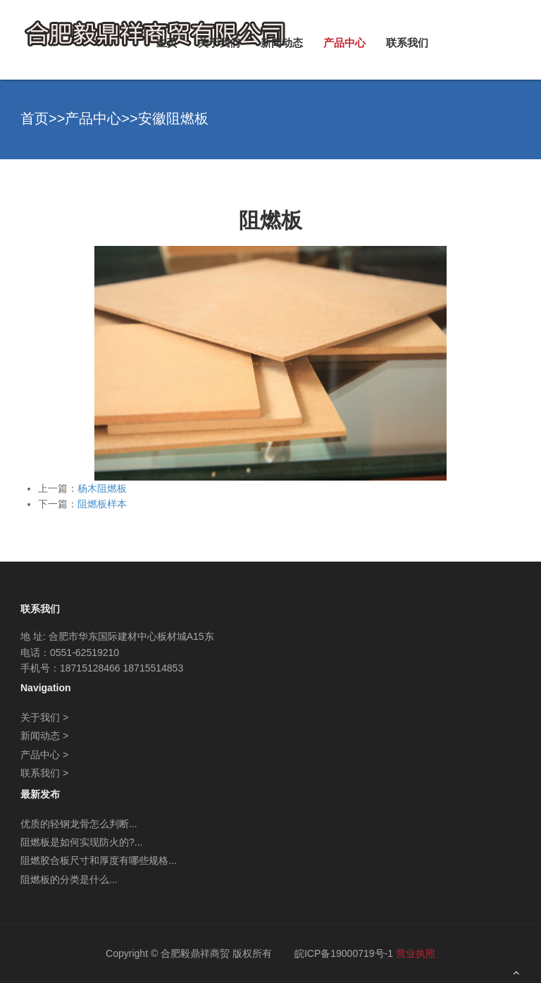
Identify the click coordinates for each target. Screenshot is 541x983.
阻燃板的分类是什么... (69, 879)
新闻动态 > (44, 735)
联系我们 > (44, 773)
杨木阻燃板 (102, 488)
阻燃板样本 (102, 503)
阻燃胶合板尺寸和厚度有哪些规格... (98, 860)
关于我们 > (44, 717)
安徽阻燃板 (173, 118)
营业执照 (415, 953)
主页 (167, 43)
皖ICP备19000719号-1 (343, 953)
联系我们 (407, 43)
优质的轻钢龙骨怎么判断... (78, 823)
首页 (34, 118)
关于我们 (219, 43)
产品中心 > (44, 754)
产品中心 (344, 43)
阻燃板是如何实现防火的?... (81, 842)
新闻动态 (282, 43)
